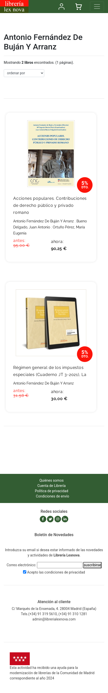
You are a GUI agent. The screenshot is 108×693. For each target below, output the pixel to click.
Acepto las (56, 572)
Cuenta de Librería (51, 486)
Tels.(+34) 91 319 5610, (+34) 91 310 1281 (54, 614)
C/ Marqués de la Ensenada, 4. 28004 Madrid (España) (54, 609)
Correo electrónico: (21, 565)
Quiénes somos (52, 480)
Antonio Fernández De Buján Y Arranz (43, 221)
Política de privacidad (51, 491)
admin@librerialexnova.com (54, 619)
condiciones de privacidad (64, 572)
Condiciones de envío (52, 496)
